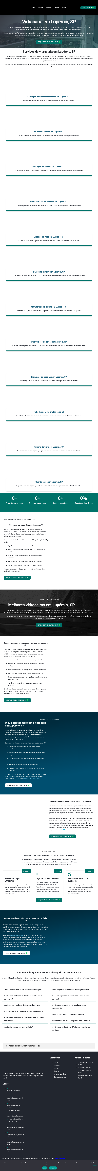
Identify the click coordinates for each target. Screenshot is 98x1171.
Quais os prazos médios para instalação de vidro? (71, 990)
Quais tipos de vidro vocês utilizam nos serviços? (23, 990)
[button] (88, 7)
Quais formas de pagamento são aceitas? (68, 1015)
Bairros (64, 7)
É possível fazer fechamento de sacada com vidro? (23, 1012)
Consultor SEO (60, 1158)
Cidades (56, 7)
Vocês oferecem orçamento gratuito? (18, 1027)
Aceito (45, 1168)
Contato (48, 7)
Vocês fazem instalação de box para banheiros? (22, 1005)
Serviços (40, 7)
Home (33, 7)
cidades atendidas (17, 935)
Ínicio (6, 520)
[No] (94, 1165)
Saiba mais (53, 1168)
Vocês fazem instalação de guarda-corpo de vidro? (71, 1021)
